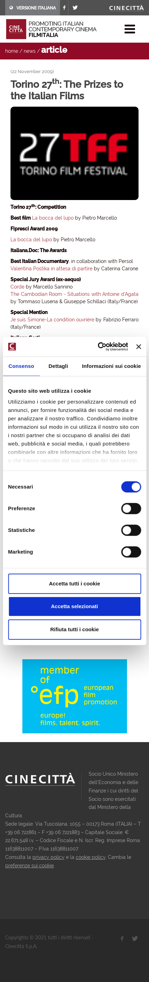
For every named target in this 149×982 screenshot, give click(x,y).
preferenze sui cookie (29, 865)
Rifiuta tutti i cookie (74, 629)
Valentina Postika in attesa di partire (52, 268)
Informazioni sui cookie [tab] (111, 366)
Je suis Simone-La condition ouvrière (52, 319)
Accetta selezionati (74, 606)
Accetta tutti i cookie (74, 583)
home (11, 51)
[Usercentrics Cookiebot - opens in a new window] (97, 346)
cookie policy (90, 857)
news (30, 51)
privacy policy (48, 857)
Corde (17, 287)
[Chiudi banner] (138, 346)
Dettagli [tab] (58, 366)
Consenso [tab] (21, 366)
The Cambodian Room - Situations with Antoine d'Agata (74, 294)
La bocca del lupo (53, 218)
